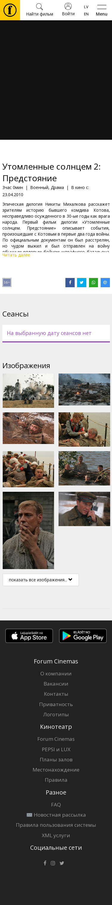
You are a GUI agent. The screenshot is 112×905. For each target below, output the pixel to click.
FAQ (56, 804)
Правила (56, 779)
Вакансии (56, 683)
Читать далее (16, 255)
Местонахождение (56, 769)
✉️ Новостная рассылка (56, 814)
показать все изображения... (41, 580)
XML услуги (56, 835)
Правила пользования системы (56, 824)
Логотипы (56, 714)
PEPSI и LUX (56, 749)
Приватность (56, 704)
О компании (56, 673)
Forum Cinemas (56, 738)
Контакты (56, 693)
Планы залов (56, 759)
